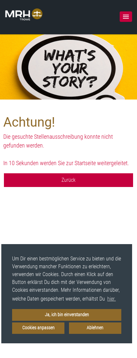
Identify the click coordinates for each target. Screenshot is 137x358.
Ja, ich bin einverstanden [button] (67, 315)
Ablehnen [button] (95, 328)
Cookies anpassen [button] (38, 328)
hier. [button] (111, 299)
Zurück (68, 180)
